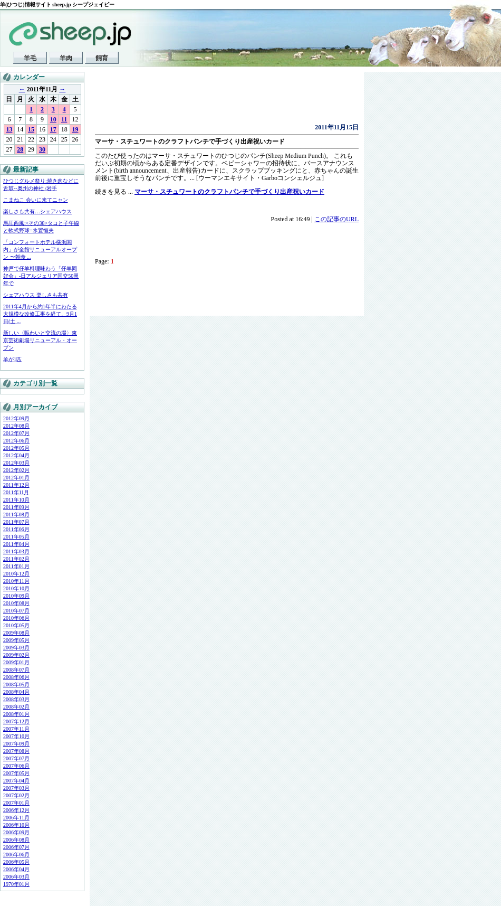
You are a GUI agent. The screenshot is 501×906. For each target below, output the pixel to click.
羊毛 (30, 58)
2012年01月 (16, 477)
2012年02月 (16, 470)
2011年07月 (16, 522)
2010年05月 (16, 625)
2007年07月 (16, 758)
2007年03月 (16, 788)
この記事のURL (336, 219)
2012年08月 (16, 426)
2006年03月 (16, 877)
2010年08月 (16, 603)
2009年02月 (16, 655)
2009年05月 (16, 640)
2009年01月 (16, 662)
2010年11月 (16, 581)
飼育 (101, 58)
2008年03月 (16, 699)
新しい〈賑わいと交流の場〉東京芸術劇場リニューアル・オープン (40, 340)
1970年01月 (16, 884)
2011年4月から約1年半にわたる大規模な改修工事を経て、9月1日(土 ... (40, 314)
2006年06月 (16, 854)
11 (64, 119)
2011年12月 (16, 485)
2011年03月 (16, 551)
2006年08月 (16, 840)
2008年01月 (16, 714)
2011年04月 (16, 544)
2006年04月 (16, 869)
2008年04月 (16, 692)
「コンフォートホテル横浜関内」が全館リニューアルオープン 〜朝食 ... (40, 249)
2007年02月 (16, 795)
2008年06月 (16, 677)
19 (75, 129)
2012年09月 (16, 418)
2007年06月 (16, 766)
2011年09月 (16, 507)
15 (31, 129)
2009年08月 (16, 633)
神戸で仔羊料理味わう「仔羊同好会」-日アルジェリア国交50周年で (41, 276)
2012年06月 (16, 440)
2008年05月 (16, 684)
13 (9, 129)
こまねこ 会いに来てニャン (35, 200)
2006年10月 (16, 825)
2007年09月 (16, 744)
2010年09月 (16, 596)
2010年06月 (16, 618)
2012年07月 (16, 433)
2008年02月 (16, 707)
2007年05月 (16, 773)
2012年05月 (16, 448)
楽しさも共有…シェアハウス (37, 211)
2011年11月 (16, 492)
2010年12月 (16, 574)
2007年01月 (16, 803)
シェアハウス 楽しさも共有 (35, 295)
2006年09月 (16, 832)
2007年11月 (16, 729)
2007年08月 (16, 751)
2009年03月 (16, 647)
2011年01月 (16, 566)
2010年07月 (16, 611)
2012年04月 (16, 455)
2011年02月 (16, 559)
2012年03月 (16, 463)
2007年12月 (16, 721)
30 (42, 149)
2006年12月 (16, 810)
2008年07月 (16, 670)
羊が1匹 (12, 359)
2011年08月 (16, 514)
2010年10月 (16, 588)
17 (53, 129)
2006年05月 (16, 862)
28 (20, 149)
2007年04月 (16, 781)
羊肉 (66, 58)
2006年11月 (16, 817)
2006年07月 (16, 847)
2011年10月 (16, 500)
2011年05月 (16, 537)
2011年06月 (16, 529)
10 (53, 119)
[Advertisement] (218, 100)
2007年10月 (16, 736)
